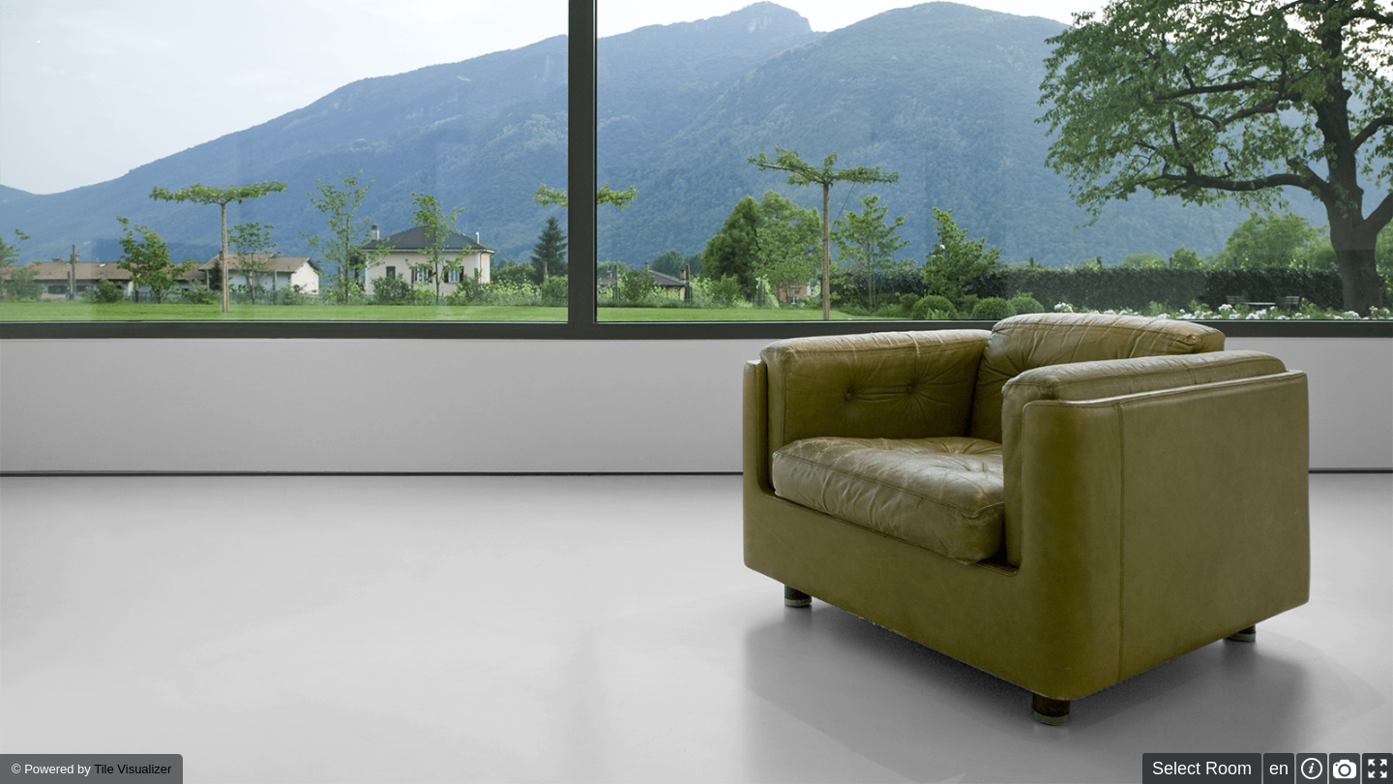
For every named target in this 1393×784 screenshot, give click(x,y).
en (1279, 768)
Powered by (59, 769)
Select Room (1202, 768)
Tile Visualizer (132, 769)
